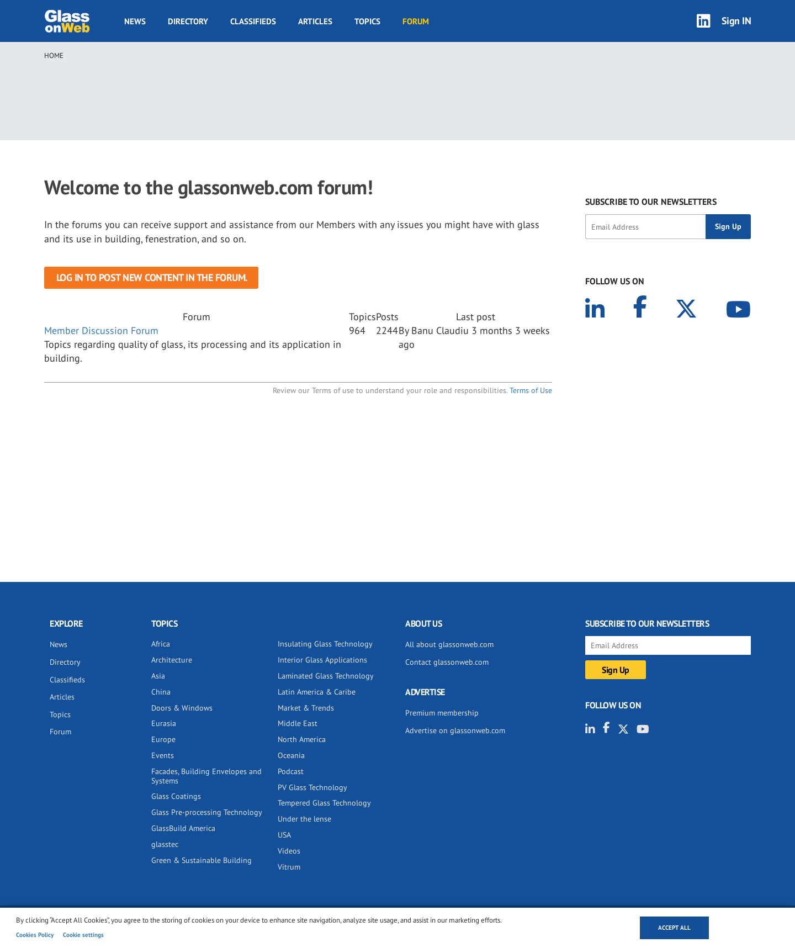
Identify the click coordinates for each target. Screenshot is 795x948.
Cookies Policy (35, 935)
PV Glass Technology (312, 787)
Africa (160, 644)
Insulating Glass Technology (325, 644)
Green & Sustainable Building (201, 860)
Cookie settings (83, 935)
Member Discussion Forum (101, 330)
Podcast (291, 771)
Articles (315, 21)
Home (53, 55)
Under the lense (304, 819)
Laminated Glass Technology (326, 676)
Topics (367, 21)
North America (302, 739)
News (135, 21)
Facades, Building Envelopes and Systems (206, 776)
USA (284, 835)
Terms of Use (531, 390)
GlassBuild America (183, 828)
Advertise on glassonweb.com (455, 730)
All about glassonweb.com (449, 644)
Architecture (171, 660)
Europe (163, 739)
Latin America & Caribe (317, 692)
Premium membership (442, 713)
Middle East (297, 723)
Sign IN (736, 20)
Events (162, 755)
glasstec (164, 844)
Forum (415, 21)
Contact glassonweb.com (447, 662)
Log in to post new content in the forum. (151, 277)
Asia (158, 676)
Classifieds (253, 21)
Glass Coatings (176, 796)
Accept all (674, 927)
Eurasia (163, 723)
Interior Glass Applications (322, 660)
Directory (188, 21)
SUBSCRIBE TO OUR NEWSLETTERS (651, 201)
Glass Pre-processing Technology (206, 812)
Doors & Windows (182, 708)
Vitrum (289, 867)
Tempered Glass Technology (324, 803)
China (161, 692)
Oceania (291, 755)
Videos (289, 851)
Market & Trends (306, 708)
